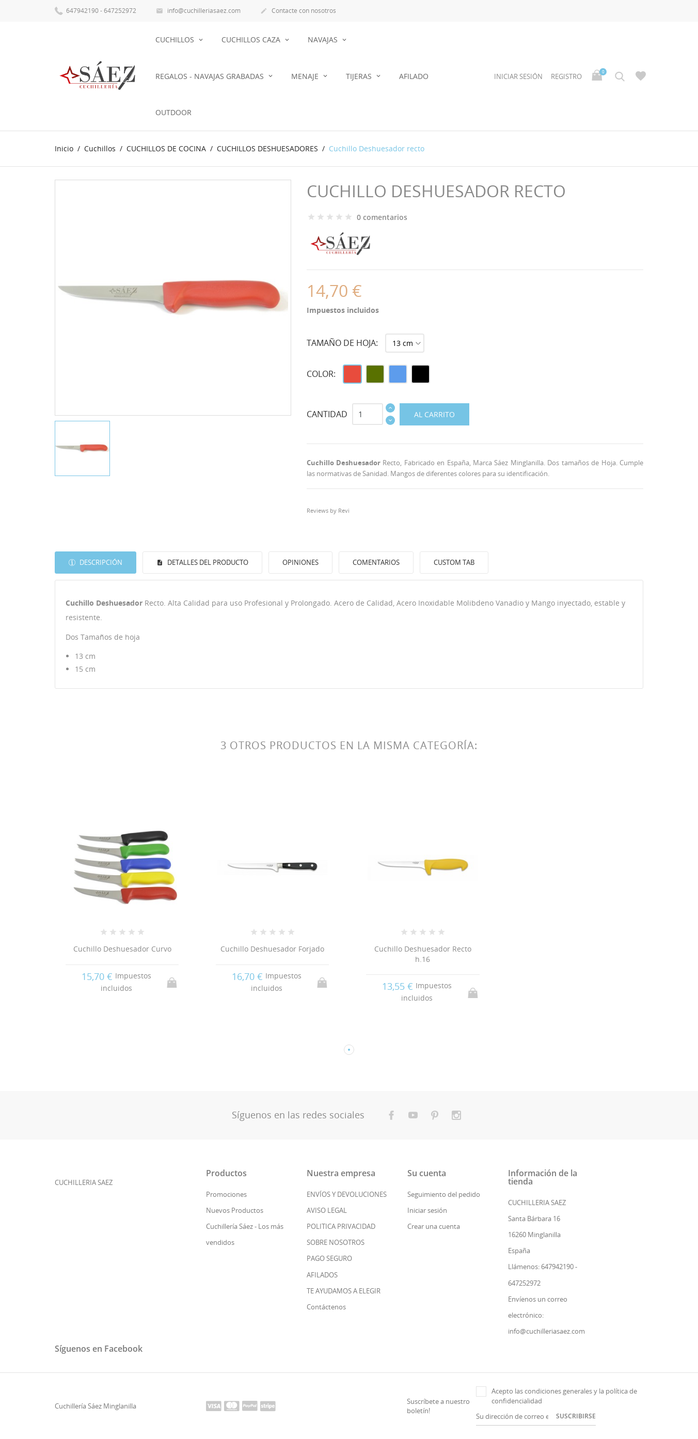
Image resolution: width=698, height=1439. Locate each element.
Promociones (226, 1194)
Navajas (324, 39)
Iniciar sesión (427, 1210)
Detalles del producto (207, 562)
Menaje (306, 76)
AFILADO (414, 76)
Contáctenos (326, 1306)
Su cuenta (426, 1173)
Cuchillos (175, 39)
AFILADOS (322, 1274)
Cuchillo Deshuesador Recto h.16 (422, 954)
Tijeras (360, 76)
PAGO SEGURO (329, 1258)
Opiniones (300, 562)
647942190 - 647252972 (95, 10)
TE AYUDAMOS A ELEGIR (343, 1290)
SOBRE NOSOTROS (335, 1242)
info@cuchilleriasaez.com (198, 11)
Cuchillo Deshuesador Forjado (272, 949)
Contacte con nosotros (298, 11)
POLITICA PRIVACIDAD (341, 1226)
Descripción (100, 562)
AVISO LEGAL (327, 1210)
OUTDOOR (173, 112)
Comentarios (376, 562)
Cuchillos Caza (251, 39)
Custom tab (454, 562)
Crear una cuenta (433, 1226)
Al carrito (434, 414)
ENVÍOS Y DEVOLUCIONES (347, 1194)
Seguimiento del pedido (443, 1194)
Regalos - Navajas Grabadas (210, 76)
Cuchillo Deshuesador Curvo (122, 949)
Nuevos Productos (234, 1210)
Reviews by (328, 510)
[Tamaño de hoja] (404, 343)
